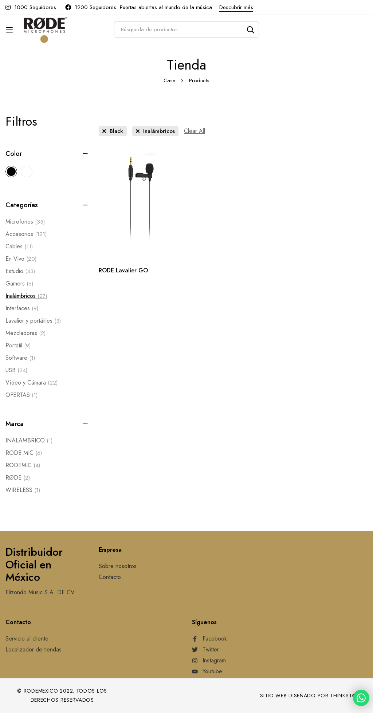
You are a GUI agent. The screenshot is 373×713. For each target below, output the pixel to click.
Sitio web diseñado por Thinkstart (310, 695)
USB (16, 370)
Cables (19, 246)
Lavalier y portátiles (33, 321)
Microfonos (25, 221)
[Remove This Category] (155, 131)
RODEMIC (22, 465)
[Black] (11, 171)
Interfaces (21, 308)
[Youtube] (207, 671)
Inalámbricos (26, 296)
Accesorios (26, 234)
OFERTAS (21, 395)
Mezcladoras (25, 333)
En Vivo (20, 259)
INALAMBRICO (28, 440)
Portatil (18, 345)
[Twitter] (205, 650)
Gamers (19, 283)
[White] (26, 171)
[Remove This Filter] (194, 131)
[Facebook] (209, 639)
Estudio (20, 271)
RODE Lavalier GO (123, 270)
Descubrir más (236, 7)
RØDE (17, 477)
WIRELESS (22, 490)
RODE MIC (23, 453)
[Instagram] (209, 660)
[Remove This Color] (113, 131)
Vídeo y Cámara (31, 382)
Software (20, 358)
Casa (170, 80)
